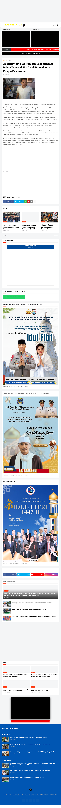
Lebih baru (5, 235)
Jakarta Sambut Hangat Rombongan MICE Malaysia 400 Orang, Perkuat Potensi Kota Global (16, 689)
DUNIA (18, 197)
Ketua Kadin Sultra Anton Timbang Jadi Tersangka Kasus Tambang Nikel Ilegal (32, 602)
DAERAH (13, 197)
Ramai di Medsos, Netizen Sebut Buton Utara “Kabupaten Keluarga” (29, 609)
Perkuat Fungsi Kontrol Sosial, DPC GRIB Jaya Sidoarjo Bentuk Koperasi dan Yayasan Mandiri (11, 226)
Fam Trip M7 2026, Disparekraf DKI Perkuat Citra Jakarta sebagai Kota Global (15, 675)
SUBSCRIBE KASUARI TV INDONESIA (30, 53)
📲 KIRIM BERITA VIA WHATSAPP (14, 297)
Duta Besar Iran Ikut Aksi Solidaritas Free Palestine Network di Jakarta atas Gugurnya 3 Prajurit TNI (29, 226)
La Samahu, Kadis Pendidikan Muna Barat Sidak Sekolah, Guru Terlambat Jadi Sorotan (34, 616)
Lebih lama (55, 235)
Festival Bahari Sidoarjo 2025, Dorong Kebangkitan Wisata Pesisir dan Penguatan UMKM (44, 675)
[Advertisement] (30, 11)
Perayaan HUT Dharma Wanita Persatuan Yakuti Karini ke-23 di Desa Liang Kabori (43, 689)
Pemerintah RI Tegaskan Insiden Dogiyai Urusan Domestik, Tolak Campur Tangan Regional (33, 752)
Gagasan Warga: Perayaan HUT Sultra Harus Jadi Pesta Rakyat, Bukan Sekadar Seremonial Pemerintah (49, 226)
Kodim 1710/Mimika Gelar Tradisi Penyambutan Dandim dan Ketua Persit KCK (30, 744)
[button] (3, 25)
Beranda (5, 60)
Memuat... (30, 268)
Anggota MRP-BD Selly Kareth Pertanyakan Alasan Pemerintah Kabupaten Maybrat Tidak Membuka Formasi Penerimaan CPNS (33, 764)
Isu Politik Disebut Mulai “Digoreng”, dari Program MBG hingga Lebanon (28, 737)
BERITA (10, 60)
